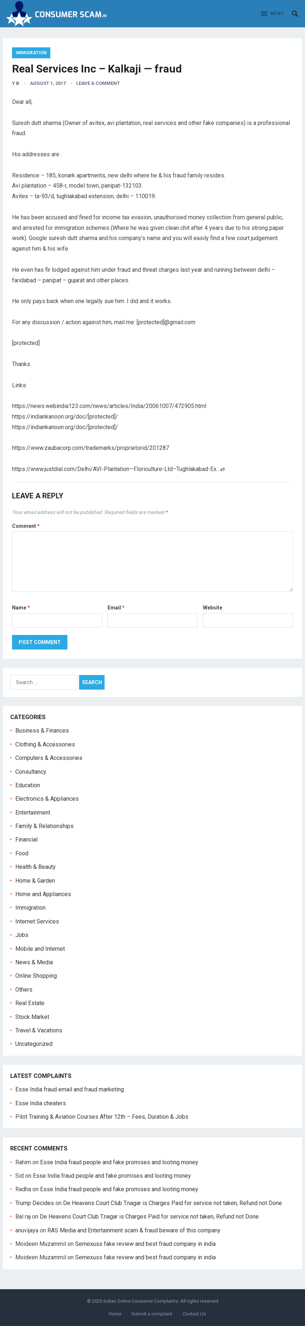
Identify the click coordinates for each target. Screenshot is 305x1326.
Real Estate (29, 1003)
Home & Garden (35, 880)
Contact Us (194, 1314)
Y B (15, 83)
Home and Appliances (43, 894)
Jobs (21, 934)
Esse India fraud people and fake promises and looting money (119, 1162)
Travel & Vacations (38, 1030)
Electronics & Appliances (47, 798)
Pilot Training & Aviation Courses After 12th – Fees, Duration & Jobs (101, 1116)
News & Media (34, 962)
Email (116, 608)
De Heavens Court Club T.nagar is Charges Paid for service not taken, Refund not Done (172, 1203)
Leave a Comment (98, 83)
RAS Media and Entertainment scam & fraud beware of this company (133, 1230)
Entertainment (32, 812)
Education (27, 785)
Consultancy (30, 771)
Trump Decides (34, 1203)
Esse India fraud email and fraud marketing (69, 1089)
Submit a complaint (152, 1314)
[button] (272, 13)
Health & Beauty (35, 866)
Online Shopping (36, 975)
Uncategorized (33, 1043)
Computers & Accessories (48, 757)
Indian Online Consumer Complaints (140, 1301)
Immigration (31, 52)
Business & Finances (42, 730)
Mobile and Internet (40, 948)
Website (212, 608)
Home (115, 1314)
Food (21, 853)
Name (21, 608)
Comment (26, 526)
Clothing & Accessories (45, 744)
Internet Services (37, 921)
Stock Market (32, 1016)
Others (23, 989)
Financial (26, 839)
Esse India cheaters (40, 1103)
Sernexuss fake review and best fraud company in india (145, 1243)
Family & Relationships (44, 826)
